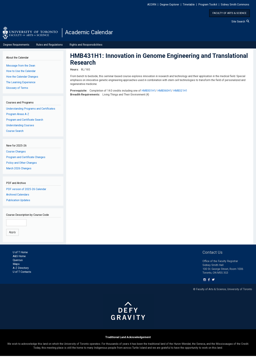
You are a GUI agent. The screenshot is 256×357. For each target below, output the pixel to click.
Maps (16, 265)
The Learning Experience (20, 83)
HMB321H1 (180, 91)
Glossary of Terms (17, 89)
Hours (74, 70)
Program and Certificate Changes (25, 158)
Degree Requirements (16, 45)
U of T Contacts (22, 272)
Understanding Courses (20, 126)
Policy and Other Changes (21, 163)
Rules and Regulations (49, 45)
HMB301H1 (149, 91)
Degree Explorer (169, 4)
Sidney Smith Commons (235, 4)
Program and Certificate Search (24, 120)
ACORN (151, 4)
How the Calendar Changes (22, 77)
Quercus (18, 261)
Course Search (15, 132)
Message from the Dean (20, 66)
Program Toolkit (207, 4)
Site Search (240, 21)
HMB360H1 (164, 91)
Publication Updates (18, 201)
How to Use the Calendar (21, 72)
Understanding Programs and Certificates (30, 109)
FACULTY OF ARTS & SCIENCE (229, 13)
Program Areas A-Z (17, 115)
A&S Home (19, 257)
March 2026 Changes (18, 169)
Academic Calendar (91, 33)
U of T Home (20, 253)
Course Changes (16, 152)
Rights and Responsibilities (85, 45)
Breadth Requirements (84, 95)
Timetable (189, 4)
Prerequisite (78, 91)
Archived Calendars (17, 195)
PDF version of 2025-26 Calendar (26, 190)
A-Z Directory (21, 269)
